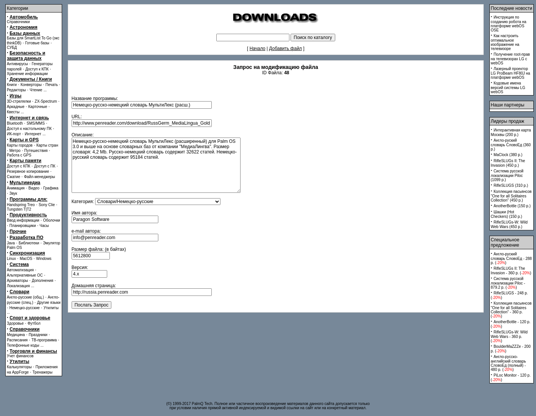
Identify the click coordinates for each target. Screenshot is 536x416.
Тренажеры (43, 372)
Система (19, 264)
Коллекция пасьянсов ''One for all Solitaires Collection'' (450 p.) (511, 195)
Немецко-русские (24, 308)
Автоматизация (20, 270)
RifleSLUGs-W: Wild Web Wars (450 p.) (509, 224)
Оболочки (51, 220)
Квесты (13, 112)
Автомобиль (23, 17)
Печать (51, 85)
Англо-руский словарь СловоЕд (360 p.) (511, 144)
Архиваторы (17, 280)
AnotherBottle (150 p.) (512, 206)
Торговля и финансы (33, 351)
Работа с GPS (19, 155)
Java (11, 243)
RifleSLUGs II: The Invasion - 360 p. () (511, 270)
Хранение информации (27, 74)
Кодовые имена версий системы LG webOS (508, 87)
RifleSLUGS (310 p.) (511, 185)
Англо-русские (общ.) (25, 297)
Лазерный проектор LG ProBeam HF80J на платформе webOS (510, 73)
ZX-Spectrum (46, 101)
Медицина (16, 335)
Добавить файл (285, 48)
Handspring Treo (21, 205)
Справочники (18, 22)
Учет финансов (20, 356)
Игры (15, 96)
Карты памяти (25, 160)
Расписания (17, 340)
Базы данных (24, 33)
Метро (14, 151)
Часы (44, 226)
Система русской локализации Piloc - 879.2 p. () (508, 283)
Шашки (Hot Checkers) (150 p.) (506, 214)
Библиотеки (29, 243)
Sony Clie (47, 205)
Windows (44, 258)
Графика (50, 188)
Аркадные (16, 107)
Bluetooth (15, 123)
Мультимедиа (24, 182)
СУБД (12, 47)
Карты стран (47, 145)
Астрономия (23, 27)
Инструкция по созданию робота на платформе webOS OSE (509, 23)
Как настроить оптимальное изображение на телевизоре (505, 42)
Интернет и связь (29, 117)
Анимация (16, 188)
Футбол (34, 323)
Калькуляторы (19, 367)
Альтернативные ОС (25, 275)
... (45, 90)
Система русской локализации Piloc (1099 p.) (507, 175)
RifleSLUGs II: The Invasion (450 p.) (508, 163)
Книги (12, 85)
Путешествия (36, 151)
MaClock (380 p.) (508, 155)
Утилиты (51, 308)
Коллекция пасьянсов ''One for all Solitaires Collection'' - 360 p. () (511, 309)
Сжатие (13, 177)
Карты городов (20, 145)
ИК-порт (14, 134)
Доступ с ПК (44, 166)
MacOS (26, 258)
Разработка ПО (26, 237)
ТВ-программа (44, 340)
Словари (19, 291)
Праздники (38, 335)
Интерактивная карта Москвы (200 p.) (511, 132)
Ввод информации (23, 220)
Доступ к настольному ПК (29, 129)
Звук (13, 193)
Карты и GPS (24, 139)
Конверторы (31, 85)
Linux (11, 258)
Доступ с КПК (18, 166)
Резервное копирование (28, 171)
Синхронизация (27, 253)
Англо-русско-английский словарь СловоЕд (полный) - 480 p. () (508, 363)
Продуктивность (28, 214)
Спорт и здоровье (29, 318)
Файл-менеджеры (39, 177)
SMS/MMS (36, 123)
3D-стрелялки (19, 101)
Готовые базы (37, 43)
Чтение (36, 90)
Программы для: (28, 199)
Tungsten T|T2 (19, 209)
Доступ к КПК (36, 69)
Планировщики (22, 226)
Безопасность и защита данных (26, 55)
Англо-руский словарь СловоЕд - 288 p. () (511, 258)
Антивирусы (17, 64)
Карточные (37, 107)
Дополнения (42, 280)
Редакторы (16, 90)
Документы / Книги (30, 79)
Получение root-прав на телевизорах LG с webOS (510, 58)
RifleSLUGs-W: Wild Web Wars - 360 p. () (509, 336)
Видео (33, 188)
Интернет (33, 134)
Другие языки (49, 302)
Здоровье (15, 323)
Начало (258, 48)
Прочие (17, 231)
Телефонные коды (23, 345)
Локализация (18, 286)
